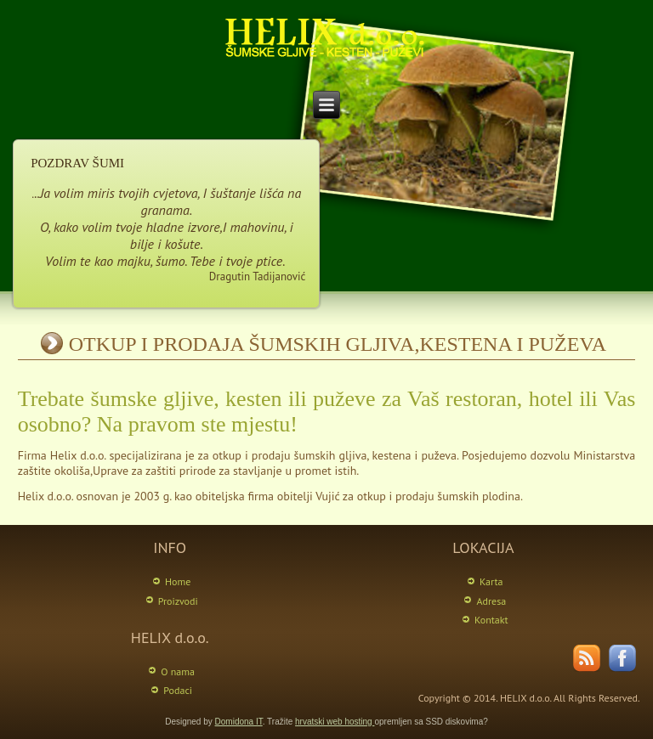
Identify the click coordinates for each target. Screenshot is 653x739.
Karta (491, 581)
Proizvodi (178, 601)
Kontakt (491, 619)
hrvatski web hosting (334, 721)
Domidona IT (239, 721)
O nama (178, 671)
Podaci (177, 690)
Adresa (491, 601)
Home (177, 581)
